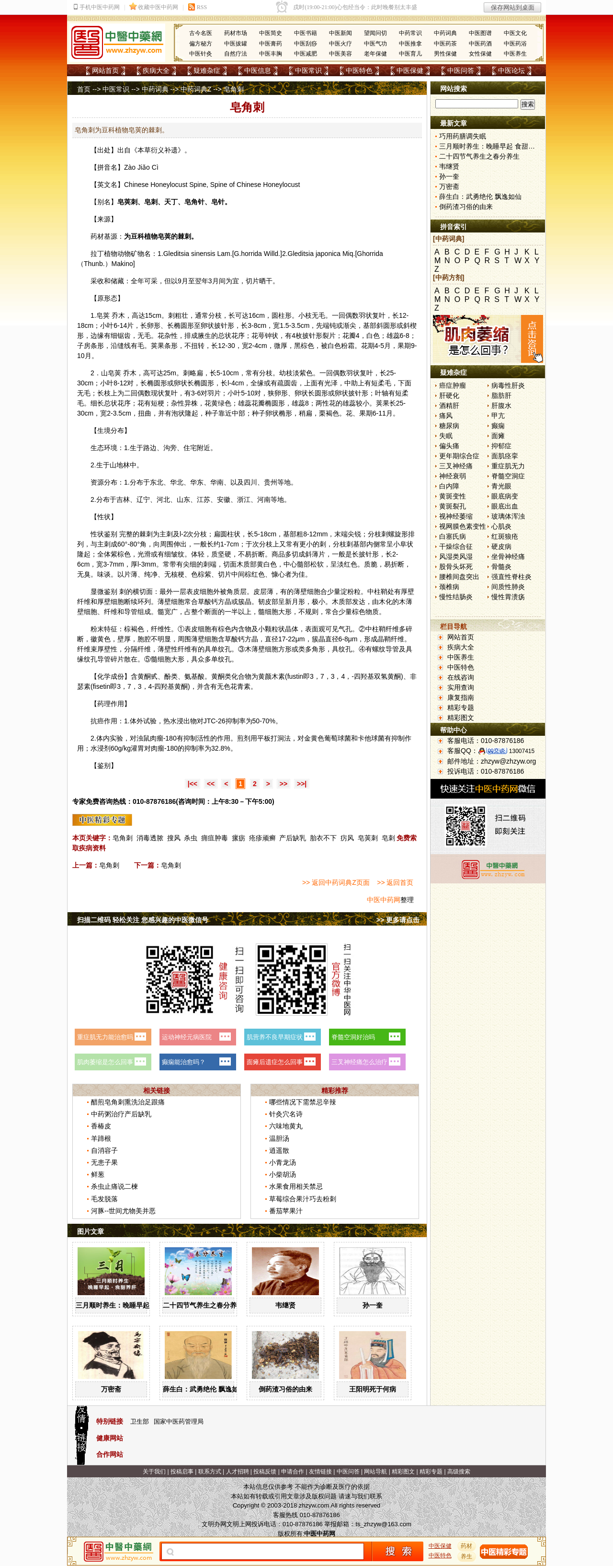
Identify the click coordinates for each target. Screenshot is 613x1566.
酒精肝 (449, 405)
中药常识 (410, 33)
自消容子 (104, 1150)
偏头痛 (449, 446)
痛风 (446, 415)
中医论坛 (511, 70)
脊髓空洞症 (508, 476)
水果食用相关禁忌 (296, 1186)
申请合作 (292, 1471)
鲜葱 (97, 1174)
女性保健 (480, 53)
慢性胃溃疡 (508, 597)
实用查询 (460, 687)
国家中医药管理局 (179, 1421)
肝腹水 (501, 405)
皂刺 (388, 838)
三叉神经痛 (456, 466)
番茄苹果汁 (286, 1211)
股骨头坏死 (456, 566)
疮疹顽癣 (262, 838)
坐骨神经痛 (508, 556)
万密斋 (111, 1389)
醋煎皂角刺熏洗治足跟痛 (128, 1102)
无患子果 (104, 1162)
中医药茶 (445, 43)
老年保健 (375, 53)
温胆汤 (279, 1138)
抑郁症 (501, 446)
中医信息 (257, 70)
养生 (467, 1556)
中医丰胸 (270, 53)
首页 (84, 89)
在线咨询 (460, 677)
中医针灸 (200, 53)
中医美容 (340, 53)
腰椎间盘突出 (459, 576)
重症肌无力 (508, 466)
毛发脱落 (104, 1199)
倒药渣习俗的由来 (285, 1389)
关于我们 (154, 1471)
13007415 (521, 751)
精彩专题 (460, 707)
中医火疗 (340, 43)
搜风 (174, 838)
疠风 (347, 838)
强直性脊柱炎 (511, 576)
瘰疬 (238, 838)
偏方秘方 (200, 43)
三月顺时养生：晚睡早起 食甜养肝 (127, 1305)
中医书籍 (305, 33)
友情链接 (320, 1471)
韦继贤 (285, 1305)
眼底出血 (504, 506)
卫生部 (139, 1421)
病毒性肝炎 (508, 385)
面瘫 (498, 436)
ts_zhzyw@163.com (383, 1524)
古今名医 (200, 33)
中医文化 (515, 33)
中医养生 (515, 53)
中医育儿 (410, 53)
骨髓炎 (501, 566)
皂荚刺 (368, 838)
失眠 (446, 436)
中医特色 (359, 70)
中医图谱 (480, 33)
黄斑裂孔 (452, 506)
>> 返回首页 (395, 882)
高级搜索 (458, 1471)
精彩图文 (460, 717)
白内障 (449, 486)
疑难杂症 (206, 70)
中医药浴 (515, 43)
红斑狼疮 (504, 536)
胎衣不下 (323, 838)
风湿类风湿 (456, 556)
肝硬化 (449, 395)
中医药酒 (480, 43)
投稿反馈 (264, 1471)
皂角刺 (123, 838)
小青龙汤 (282, 1162)
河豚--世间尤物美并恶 (123, 1211)
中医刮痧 (305, 43)
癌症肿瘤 (452, 385)
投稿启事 (181, 1471)
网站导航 (375, 1471)
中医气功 (375, 43)
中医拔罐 (235, 43)
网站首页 (105, 70)
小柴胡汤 (282, 1174)
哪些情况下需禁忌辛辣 (302, 1102)
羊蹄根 (101, 1138)
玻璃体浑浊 (508, 516)
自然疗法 (235, 53)
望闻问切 (375, 33)
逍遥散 (279, 1150)
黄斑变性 (452, 496)
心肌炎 (501, 526)
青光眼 (501, 486)
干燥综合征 (456, 546)
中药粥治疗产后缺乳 (121, 1114)
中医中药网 (383, 900)
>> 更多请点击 (398, 920)
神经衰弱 (452, 476)
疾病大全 (156, 70)
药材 (467, 1546)
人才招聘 (237, 1471)
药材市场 (235, 33)
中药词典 (445, 33)
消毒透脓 (149, 838)
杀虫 (190, 838)
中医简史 (270, 33)
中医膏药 (270, 43)
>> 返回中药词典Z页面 (336, 882)
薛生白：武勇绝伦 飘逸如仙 (204, 1389)
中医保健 (410, 70)
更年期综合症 (459, 456)
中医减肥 (305, 53)
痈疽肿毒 (214, 838)
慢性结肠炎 (456, 597)
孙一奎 (373, 1305)
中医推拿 (410, 43)
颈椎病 (449, 587)
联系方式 (209, 1471)
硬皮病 (501, 546)
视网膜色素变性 (462, 526)
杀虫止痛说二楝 (114, 1186)
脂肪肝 (501, 395)
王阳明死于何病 (372, 1389)
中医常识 (308, 70)
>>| (301, 784)
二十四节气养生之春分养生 (203, 1305)
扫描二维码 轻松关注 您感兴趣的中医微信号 (142, 920)
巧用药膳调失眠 (462, 136)
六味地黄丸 (286, 1126)
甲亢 (498, 415)
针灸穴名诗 (286, 1114)
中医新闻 (340, 33)
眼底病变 (504, 496)
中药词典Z (196, 89)
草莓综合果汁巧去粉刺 (302, 1199)
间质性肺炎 (508, 587)
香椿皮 (101, 1126)
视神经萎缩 (456, 516)
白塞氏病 (452, 536)
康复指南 (460, 697)
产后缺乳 (292, 838)
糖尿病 (449, 425)
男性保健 (445, 53)
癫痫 (498, 425)
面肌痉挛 (504, 456)
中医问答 (460, 70)
